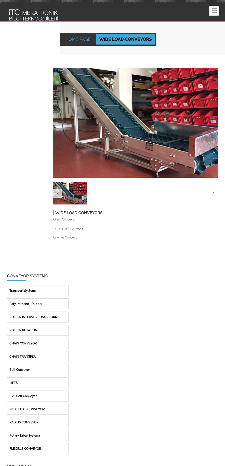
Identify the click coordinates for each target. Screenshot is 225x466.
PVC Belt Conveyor (23, 380)
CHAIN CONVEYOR (23, 327)
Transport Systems (22, 274)
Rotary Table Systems (25, 419)
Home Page (78, 39)
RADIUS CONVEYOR (23, 406)
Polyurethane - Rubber (25, 288)
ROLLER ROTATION (23, 314)
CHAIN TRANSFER (22, 340)
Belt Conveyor (19, 353)
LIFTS (13, 367)
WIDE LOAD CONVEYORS (27, 393)
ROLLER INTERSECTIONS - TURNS (34, 301)
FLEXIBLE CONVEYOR (25, 432)
